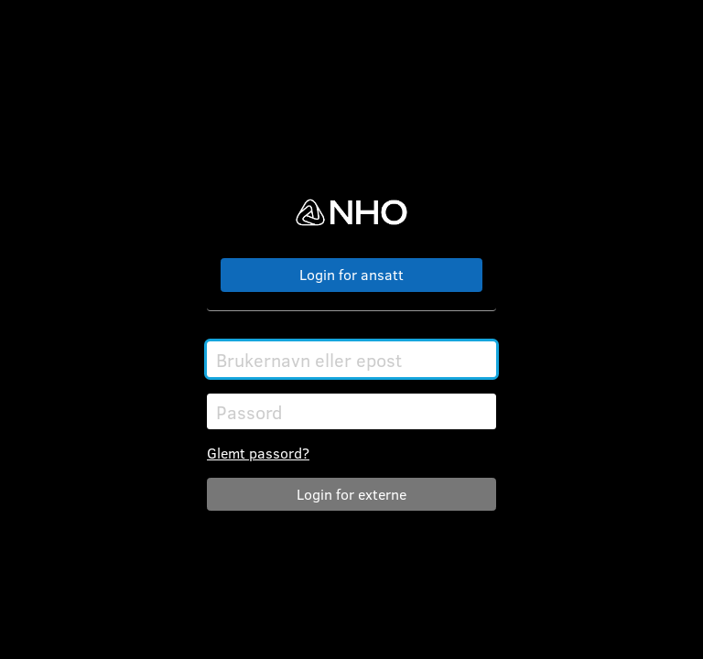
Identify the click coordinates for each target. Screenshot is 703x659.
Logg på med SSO (351, 275)
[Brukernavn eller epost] (351, 359)
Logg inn (351, 495)
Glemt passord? (258, 452)
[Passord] (351, 411)
